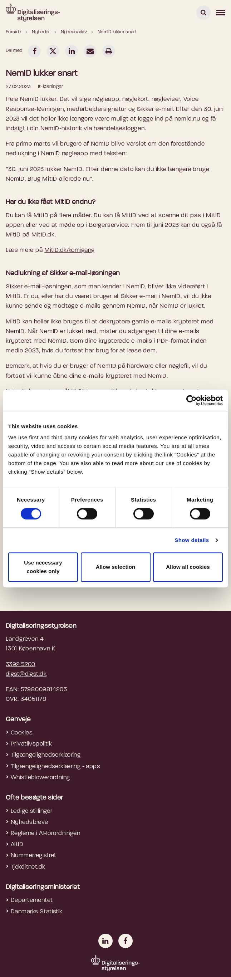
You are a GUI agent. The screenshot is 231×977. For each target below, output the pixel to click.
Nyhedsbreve (29, 822)
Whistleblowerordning (40, 778)
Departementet (32, 900)
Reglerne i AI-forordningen (45, 833)
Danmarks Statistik (37, 912)
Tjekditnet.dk (28, 867)
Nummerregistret (33, 856)
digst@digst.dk (26, 674)
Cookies (22, 733)
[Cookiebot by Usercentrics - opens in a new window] (191, 400)
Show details (192, 540)
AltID (17, 844)
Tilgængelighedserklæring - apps (55, 766)
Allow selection (116, 567)
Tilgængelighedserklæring (45, 755)
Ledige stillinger (31, 811)
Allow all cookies (188, 567)
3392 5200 (20, 664)
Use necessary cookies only (43, 567)
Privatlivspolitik (31, 744)
